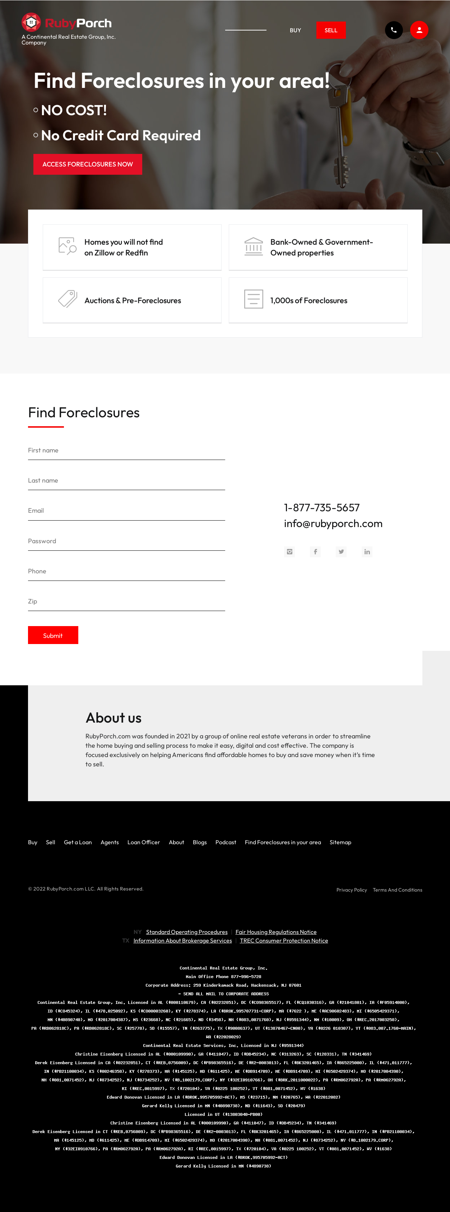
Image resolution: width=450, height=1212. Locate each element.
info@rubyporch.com (333, 523)
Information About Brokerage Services (183, 940)
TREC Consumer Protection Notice (284, 940)
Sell (331, 30)
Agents (110, 841)
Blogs (200, 841)
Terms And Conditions (397, 889)
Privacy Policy (352, 889)
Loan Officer (143, 841)
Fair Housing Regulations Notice (276, 931)
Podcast (225, 841)
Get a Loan (78, 841)
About (176, 841)
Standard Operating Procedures (187, 931)
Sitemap (340, 841)
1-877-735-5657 (322, 507)
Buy (296, 30)
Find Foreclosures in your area (283, 841)
